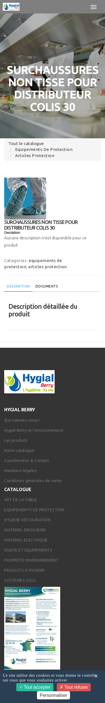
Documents (47, 286)
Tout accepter (35, 687)
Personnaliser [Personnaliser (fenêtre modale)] (53, 695)
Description (18, 286)
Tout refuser (74, 687)
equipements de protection (44, 149)
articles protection (35, 155)
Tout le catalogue (26, 143)
